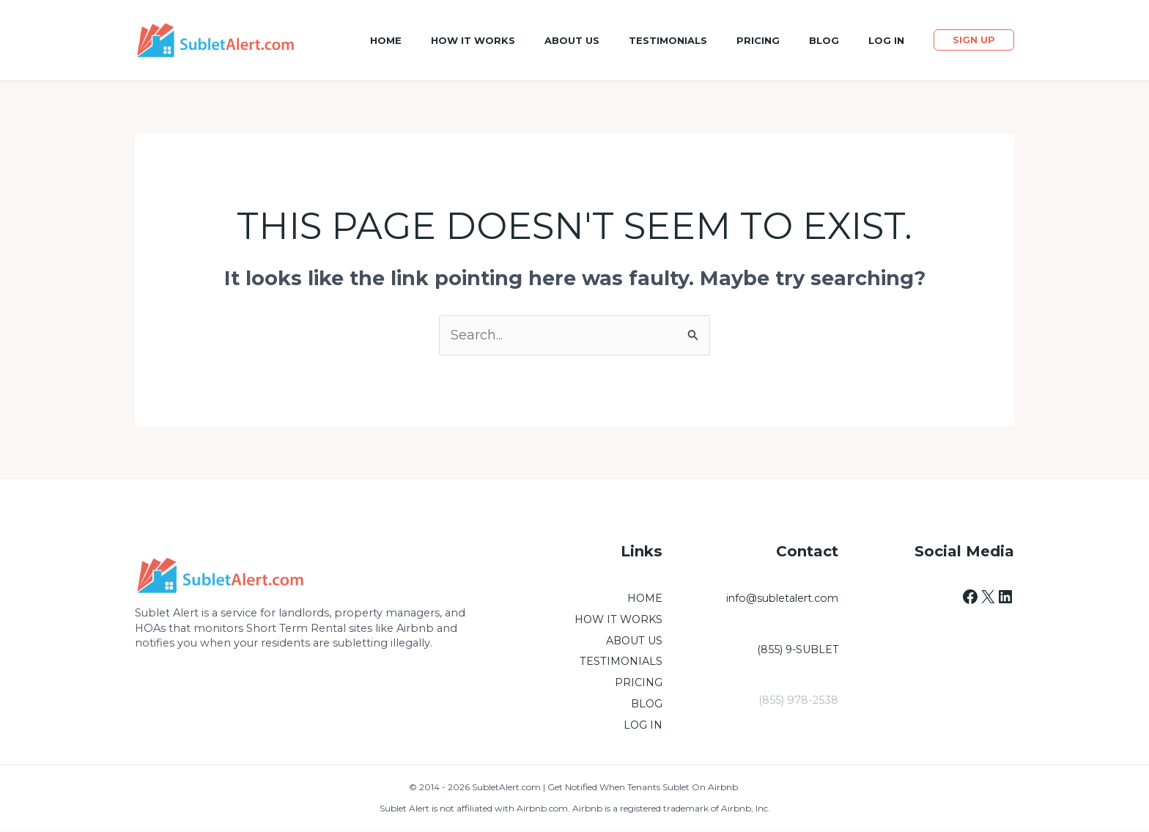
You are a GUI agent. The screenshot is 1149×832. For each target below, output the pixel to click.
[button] (974, 40)
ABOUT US (633, 640)
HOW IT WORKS (617, 620)
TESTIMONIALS (620, 662)
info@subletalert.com (780, 598)
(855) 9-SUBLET (796, 649)
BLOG (646, 704)
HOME (644, 598)
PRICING (638, 683)
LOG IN (642, 725)
